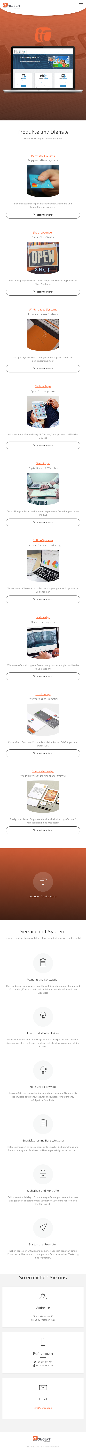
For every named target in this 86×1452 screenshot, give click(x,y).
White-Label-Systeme (43, 309)
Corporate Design (43, 771)
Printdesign (43, 694)
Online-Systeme (43, 540)
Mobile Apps (43, 386)
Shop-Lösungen (43, 232)
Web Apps (43, 463)
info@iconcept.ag (43, 1407)
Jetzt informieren (43, 214)
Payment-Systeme (43, 155)
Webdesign (43, 617)
